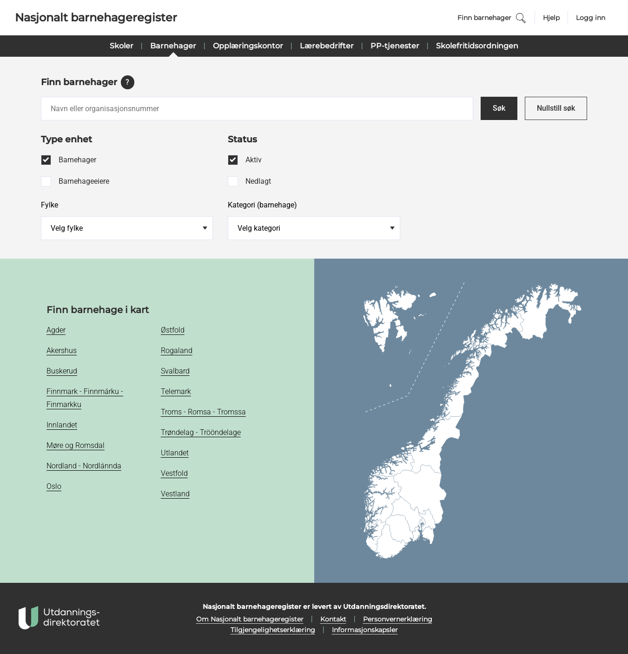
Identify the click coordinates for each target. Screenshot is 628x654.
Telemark (176, 391)
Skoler (121, 46)
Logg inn (590, 17)
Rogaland (176, 350)
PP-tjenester (394, 46)
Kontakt (333, 619)
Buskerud (61, 371)
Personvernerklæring (397, 619)
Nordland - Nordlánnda (83, 465)
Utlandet (175, 452)
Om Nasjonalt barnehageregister (250, 619)
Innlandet (61, 424)
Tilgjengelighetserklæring (273, 630)
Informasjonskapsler (365, 630)
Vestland (175, 493)
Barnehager (173, 46)
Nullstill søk (556, 108)
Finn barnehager (492, 18)
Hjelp (551, 17)
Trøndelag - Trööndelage (201, 432)
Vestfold (174, 473)
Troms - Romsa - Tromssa (203, 411)
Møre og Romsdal (75, 445)
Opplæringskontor (248, 46)
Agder (56, 330)
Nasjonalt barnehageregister (96, 17)
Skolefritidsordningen (477, 46)
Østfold (173, 330)
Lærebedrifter (327, 46)
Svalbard (175, 371)
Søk (499, 108)
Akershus (61, 350)
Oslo (53, 486)
